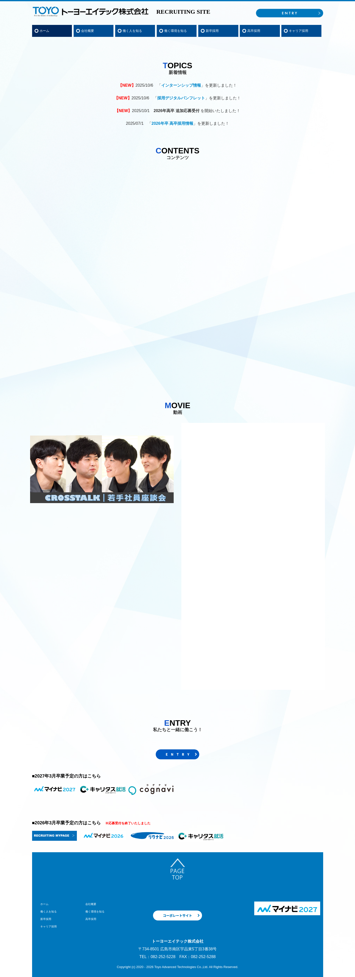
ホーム (44, 31)
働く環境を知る (175, 31)
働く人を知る (132, 31)
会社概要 (87, 31)
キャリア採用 (298, 31)
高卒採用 (253, 31)
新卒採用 (212, 31)
